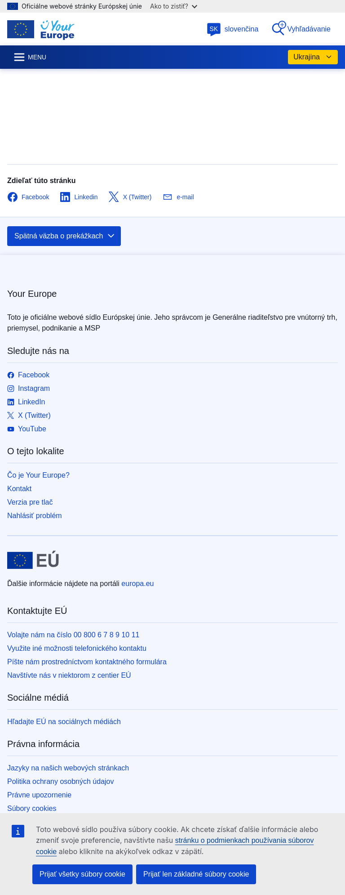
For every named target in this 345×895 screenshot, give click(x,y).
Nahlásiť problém (34, 515)
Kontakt (19, 488)
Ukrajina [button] (312, 57)
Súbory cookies (31, 808)
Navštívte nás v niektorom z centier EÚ (69, 675)
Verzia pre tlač (30, 502)
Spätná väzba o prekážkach (64, 236)
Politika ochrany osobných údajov (60, 781)
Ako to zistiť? (173, 6)
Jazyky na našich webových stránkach (68, 768)
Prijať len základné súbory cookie (196, 874)
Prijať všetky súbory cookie (82, 874)
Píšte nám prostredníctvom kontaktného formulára (87, 662)
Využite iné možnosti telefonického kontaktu (76, 648)
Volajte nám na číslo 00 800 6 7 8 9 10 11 (73, 635)
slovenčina (233, 29)
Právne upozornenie (39, 795)
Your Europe (32, 294)
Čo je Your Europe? (38, 475)
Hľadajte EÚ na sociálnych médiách (64, 721)
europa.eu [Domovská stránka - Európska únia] (137, 583)
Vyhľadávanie (301, 28)
